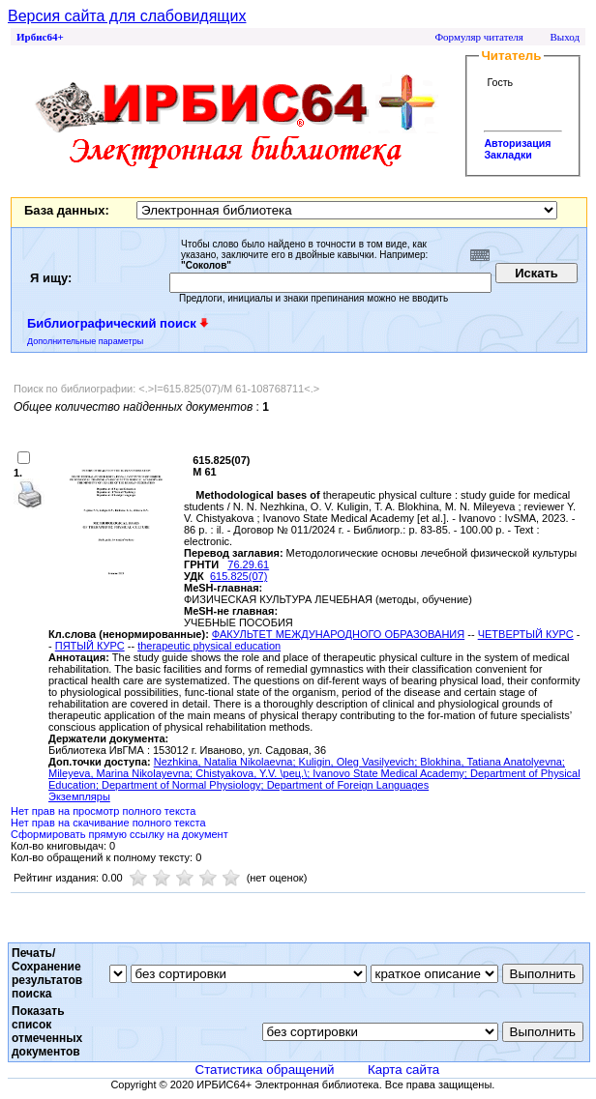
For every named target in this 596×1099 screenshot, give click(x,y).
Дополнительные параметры (85, 341)
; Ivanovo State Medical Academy (385, 773)
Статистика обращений (265, 1069)
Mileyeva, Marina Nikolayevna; (121, 773)
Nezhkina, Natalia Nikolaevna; (226, 761)
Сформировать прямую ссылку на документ (119, 834)
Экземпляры (79, 796)
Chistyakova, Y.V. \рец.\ (251, 773)
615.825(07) (238, 576)
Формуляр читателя (478, 37)
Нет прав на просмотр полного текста (103, 811)
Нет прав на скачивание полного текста (108, 822)
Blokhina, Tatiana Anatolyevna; (492, 761)
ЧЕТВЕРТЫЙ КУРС (526, 634)
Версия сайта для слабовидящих (127, 16)
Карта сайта (403, 1069)
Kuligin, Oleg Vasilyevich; (360, 761)
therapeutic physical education (209, 645)
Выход (565, 37)
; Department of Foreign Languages (345, 785)
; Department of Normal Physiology (178, 785)
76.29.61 (248, 564)
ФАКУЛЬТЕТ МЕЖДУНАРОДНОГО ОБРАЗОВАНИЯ (338, 634)
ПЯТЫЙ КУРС (90, 645)
